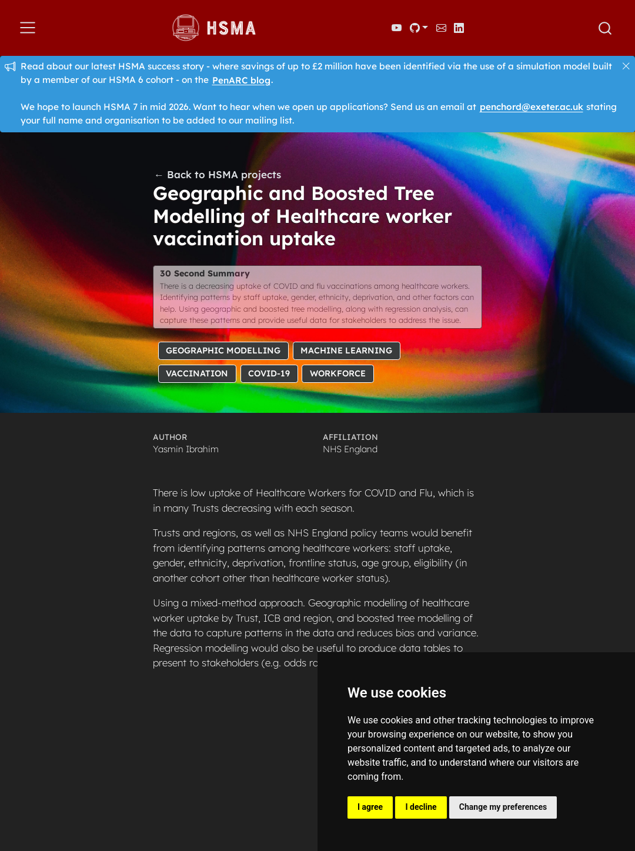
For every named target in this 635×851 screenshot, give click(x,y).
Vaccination (197, 373)
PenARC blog (241, 79)
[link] (418, 28)
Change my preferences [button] (503, 807)
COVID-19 (269, 373)
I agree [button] (370, 807)
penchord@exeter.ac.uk (531, 106)
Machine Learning (346, 350)
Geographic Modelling (223, 350)
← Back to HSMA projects (217, 174)
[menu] (28, 28)
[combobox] (605, 28)
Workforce (338, 373)
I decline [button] (420, 807)
